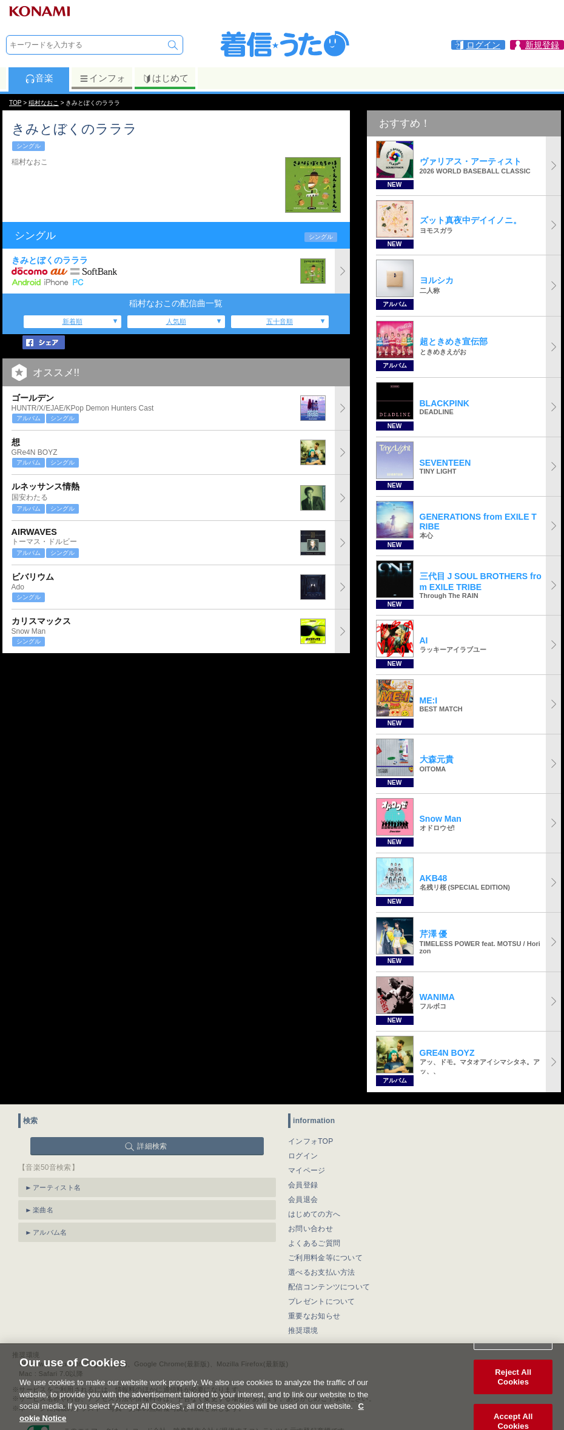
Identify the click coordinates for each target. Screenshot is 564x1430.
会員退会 (303, 1199)
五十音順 (279, 321)
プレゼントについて (321, 1301)
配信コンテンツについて (329, 1287)
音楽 (39, 78)
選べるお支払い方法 (321, 1272)
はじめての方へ (314, 1214)
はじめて (165, 78)
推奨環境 (303, 1330)
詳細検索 (152, 1146)
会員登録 (303, 1185)
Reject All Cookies (513, 1386)
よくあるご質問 (314, 1243)
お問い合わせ (310, 1228)
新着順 (72, 321)
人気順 (176, 321)
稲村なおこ (44, 102)
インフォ (102, 78)
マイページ (307, 1170)
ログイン (303, 1156)
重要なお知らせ (314, 1316)
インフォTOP (311, 1141)
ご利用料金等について (325, 1258)
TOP (15, 102)
